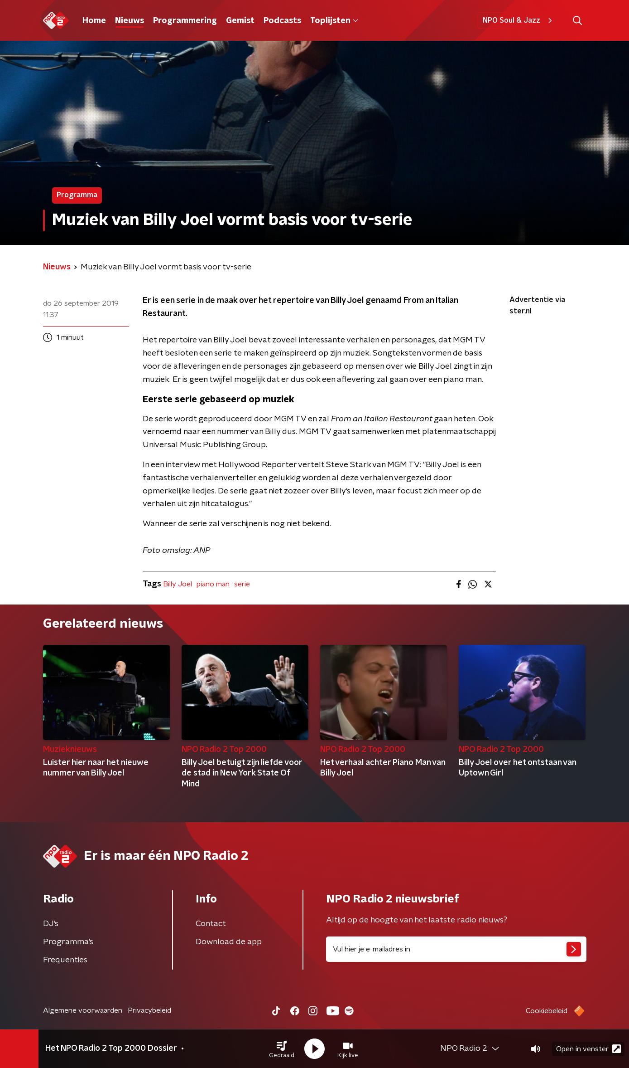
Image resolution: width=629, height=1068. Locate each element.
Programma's (68, 942)
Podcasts (282, 21)
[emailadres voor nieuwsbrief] (456, 949)
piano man (213, 584)
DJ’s (50, 924)
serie (242, 584)
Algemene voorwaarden (82, 1010)
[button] (281, 1048)
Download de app (229, 942)
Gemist (240, 21)
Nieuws (129, 21)
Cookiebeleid (546, 1010)
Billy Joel (177, 584)
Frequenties (65, 960)
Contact (211, 924)
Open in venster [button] (588, 1048)
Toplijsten (334, 21)
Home (94, 21)
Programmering (185, 21)
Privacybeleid (149, 1010)
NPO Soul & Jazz (519, 20)
